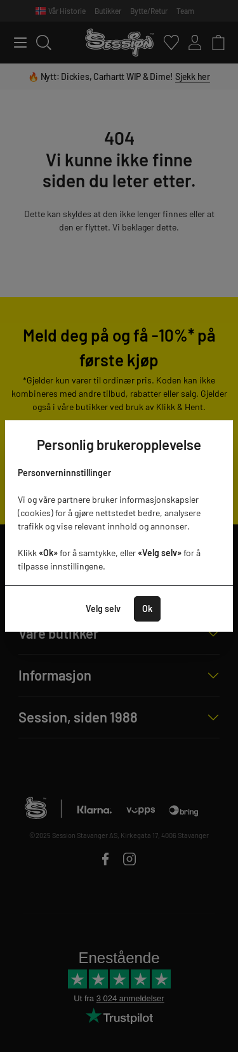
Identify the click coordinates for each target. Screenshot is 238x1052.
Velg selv (103, 608)
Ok (147, 608)
